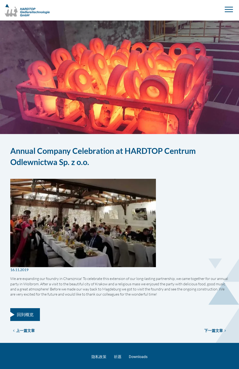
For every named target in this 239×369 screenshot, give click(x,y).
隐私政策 (98, 357)
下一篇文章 (215, 330)
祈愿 (117, 357)
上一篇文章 (24, 330)
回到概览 (25, 314)
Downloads (138, 357)
